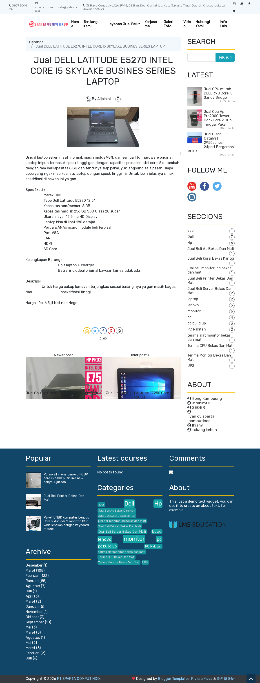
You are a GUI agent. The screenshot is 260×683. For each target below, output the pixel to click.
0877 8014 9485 (18, 7)
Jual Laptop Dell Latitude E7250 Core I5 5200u (139, 395)
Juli (29, 591)
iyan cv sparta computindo (201, 418)
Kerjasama (150, 24)
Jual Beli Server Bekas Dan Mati (122, 532)
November (34, 612)
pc (189, 317)
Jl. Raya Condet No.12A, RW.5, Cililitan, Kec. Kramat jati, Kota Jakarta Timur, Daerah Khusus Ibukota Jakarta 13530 (154, 7)
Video (187, 24)
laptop (192, 299)
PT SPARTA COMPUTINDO (78, 678)
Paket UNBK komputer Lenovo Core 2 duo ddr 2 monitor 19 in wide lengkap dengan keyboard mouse (66, 523)
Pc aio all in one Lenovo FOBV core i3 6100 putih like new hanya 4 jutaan (66, 478)
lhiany (197, 425)
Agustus (33, 586)
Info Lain (223, 24)
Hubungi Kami (203, 24)
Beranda (36, 42)
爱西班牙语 (226, 678)
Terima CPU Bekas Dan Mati (210, 346)
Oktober (32, 617)
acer (191, 230)
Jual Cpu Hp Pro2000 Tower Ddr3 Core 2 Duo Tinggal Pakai (63, 395)
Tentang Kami (90, 24)
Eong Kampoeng (207, 398)
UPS (190, 365)
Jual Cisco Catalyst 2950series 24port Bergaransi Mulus (211, 142)
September (35, 622)
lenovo (193, 305)
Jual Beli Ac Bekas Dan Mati (210, 249)
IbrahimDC (201, 403)
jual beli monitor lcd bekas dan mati (122, 521)
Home (75, 24)
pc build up (196, 323)
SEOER (198, 407)
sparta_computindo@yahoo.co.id (56, 7)
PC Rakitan (196, 329)
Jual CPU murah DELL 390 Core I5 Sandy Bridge (218, 93)
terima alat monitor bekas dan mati (121, 552)
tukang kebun (204, 429)
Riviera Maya (201, 678)
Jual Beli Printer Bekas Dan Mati (119, 526)
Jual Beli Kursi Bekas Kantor (210, 258)
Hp (189, 243)
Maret (30, 570)
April (29, 596)
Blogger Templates (173, 678)
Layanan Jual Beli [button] (122, 24)
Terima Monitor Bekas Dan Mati (119, 562)
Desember (34, 565)
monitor (194, 311)
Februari (33, 576)
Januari (32, 581)
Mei (28, 627)
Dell (190, 236)
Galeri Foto (168, 24)
